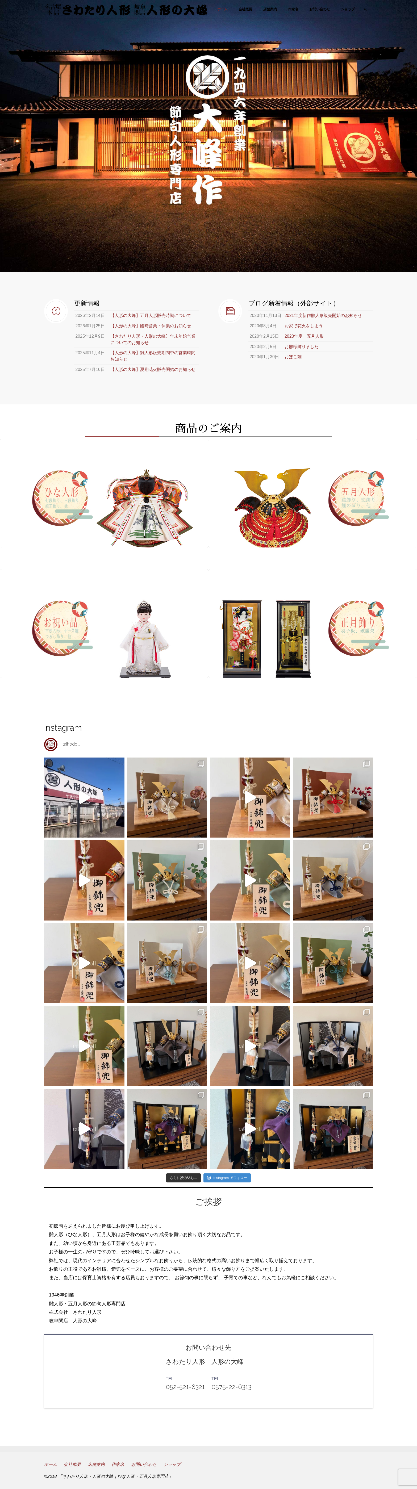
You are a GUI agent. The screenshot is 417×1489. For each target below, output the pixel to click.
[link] (365, 9)
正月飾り (313, 689)
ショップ (172, 1464)
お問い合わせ (144, 1464)
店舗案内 (96, 1464)
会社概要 (72, 1464)
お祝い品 (104, 689)
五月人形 (313, 558)
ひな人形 (104, 558)
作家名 (117, 1464)
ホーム (50, 1464)
